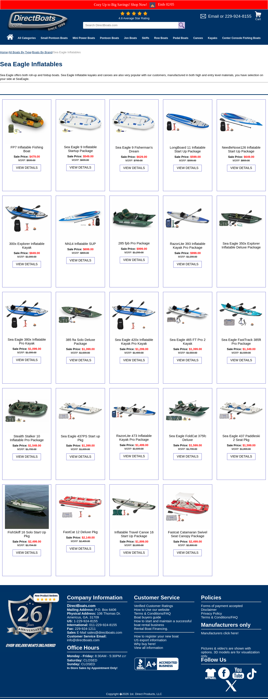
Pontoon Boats (109, 38)
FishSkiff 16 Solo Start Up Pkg (27, 534)
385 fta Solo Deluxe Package (80, 341)
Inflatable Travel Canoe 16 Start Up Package (134, 534)
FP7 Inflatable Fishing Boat (27, 149)
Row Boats (161, 38)
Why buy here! (145, 644)
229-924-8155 (238, 16)
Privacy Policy (211, 613)
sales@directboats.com (104, 632)
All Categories (27, 38)
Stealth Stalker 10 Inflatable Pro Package (27, 438)
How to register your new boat (156, 636)
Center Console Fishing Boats (241, 38)
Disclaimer (209, 609)
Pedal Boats (180, 38)
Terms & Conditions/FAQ (152, 613)
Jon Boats (130, 38)
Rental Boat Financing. (151, 629)
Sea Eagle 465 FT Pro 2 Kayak (188, 341)
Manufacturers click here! (220, 633)
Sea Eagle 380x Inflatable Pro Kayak (27, 341)
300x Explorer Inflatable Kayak (27, 245)
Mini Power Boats (84, 38)
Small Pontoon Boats (54, 38)
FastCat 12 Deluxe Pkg (80, 532)
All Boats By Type (20, 52)
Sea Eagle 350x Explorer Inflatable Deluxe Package (241, 245)
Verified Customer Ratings (153, 606)
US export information (150, 640)
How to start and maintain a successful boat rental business (163, 623)
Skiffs (145, 38)
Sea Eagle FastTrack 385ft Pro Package (241, 341)
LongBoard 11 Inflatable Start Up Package (187, 149)
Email (213, 16)
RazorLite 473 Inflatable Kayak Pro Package (134, 437)
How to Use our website (151, 609)
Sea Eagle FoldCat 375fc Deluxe (187, 438)
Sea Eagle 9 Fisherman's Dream (134, 149)
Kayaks (212, 38)
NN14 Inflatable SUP (80, 244)
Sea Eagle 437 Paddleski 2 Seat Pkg (241, 438)
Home (4, 52)
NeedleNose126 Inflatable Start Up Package (241, 149)
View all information (148, 648)
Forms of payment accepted (222, 606)
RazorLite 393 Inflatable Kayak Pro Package (187, 245)
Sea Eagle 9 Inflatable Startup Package (80, 149)
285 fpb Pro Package (134, 243)
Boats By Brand (42, 52)
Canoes (198, 38)
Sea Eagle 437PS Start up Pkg (80, 438)
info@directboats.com (83, 640)
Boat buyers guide (147, 617)
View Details (27, 167)
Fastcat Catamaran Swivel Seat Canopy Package (187, 534)
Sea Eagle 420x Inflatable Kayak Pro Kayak (134, 341)
